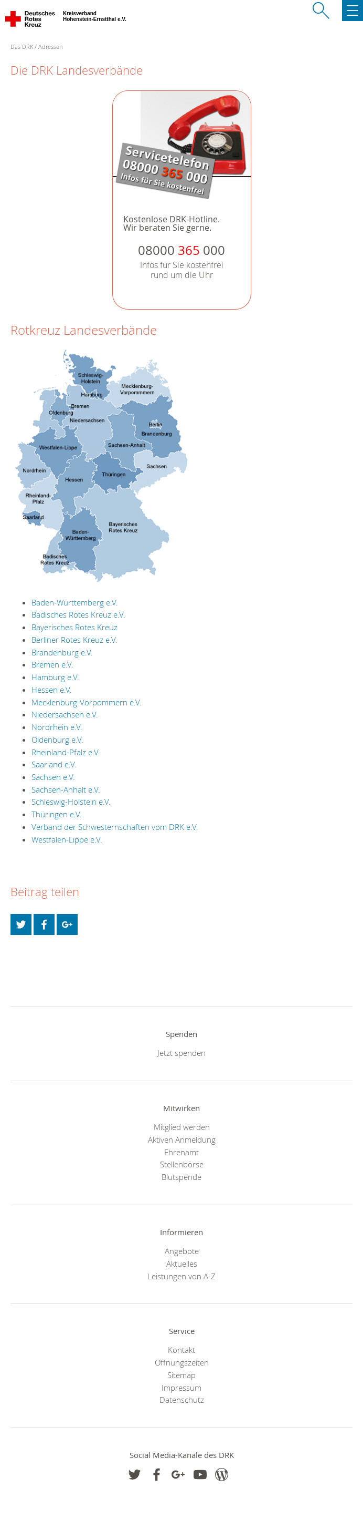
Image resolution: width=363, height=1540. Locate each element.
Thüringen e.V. (56, 814)
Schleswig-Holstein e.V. (71, 801)
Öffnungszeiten (182, 1362)
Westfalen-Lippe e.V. (66, 839)
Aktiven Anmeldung (182, 1139)
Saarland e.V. (54, 764)
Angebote (182, 1251)
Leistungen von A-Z (181, 1276)
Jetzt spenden (181, 1053)
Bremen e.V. (52, 664)
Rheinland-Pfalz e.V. (65, 752)
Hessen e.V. (51, 689)
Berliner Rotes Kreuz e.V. (74, 639)
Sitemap (181, 1375)
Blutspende (181, 1177)
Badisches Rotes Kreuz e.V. (78, 614)
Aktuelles (181, 1263)
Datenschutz (181, 1399)
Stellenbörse (182, 1164)
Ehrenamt (181, 1152)
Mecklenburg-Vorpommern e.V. (86, 702)
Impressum (181, 1387)
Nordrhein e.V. (56, 727)
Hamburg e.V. (55, 677)
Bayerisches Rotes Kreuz (74, 627)
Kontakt (181, 1349)
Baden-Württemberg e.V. (74, 602)
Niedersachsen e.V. (64, 714)
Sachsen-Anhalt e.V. (65, 789)
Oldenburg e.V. (57, 739)
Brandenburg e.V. (62, 652)
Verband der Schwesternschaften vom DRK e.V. (114, 827)
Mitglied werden (182, 1127)
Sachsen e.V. (53, 777)
